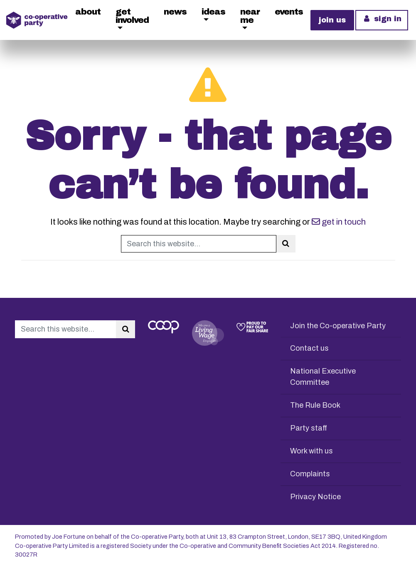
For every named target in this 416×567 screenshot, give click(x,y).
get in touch (339, 221)
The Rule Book (315, 405)
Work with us (311, 451)
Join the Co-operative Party (338, 326)
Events (289, 11)
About (88, 11)
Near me (250, 16)
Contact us (309, 348)
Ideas (213, 11)
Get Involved (132, 16)
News (175, 11)
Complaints (310, 474)
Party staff (308, 428)
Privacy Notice (315, 497)
